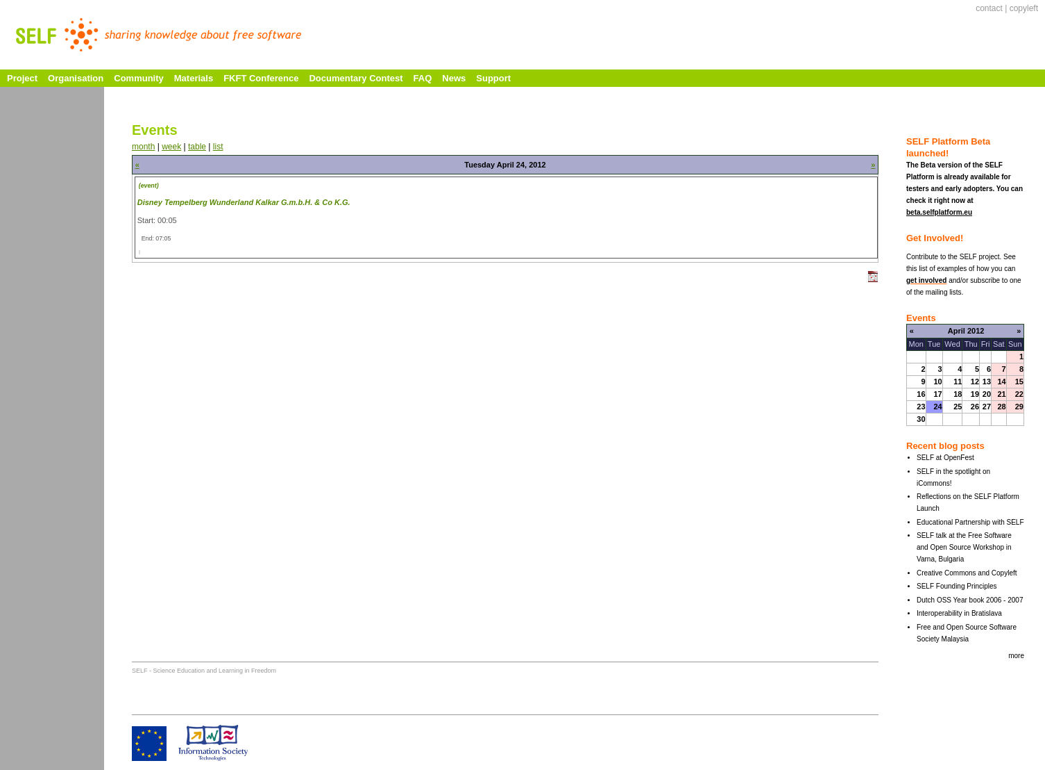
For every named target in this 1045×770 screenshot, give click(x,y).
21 (1001, 394)
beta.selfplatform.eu (939, 212)
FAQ (423, 78)
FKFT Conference (260, 78)
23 (921, 406)
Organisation (75, 78)
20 (987, 394)
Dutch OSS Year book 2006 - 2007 (970, 600)
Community (139, 78)
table (197, 146)
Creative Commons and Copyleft (967, 573)
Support (493, 78)
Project (22, 78)
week (171, 146)
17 (937, 394)
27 (987, 406)
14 (1001, 381)
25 (957, 406)
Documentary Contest (355, 78)
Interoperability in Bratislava (959, 613)
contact (989, 8)
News (454, 78)
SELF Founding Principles (957, 586)
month (143, 146)
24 (937, 406)
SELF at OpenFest (945, 457)
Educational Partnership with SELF (970, 522)
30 (921, 419)
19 (975, 394)
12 (975, 381)
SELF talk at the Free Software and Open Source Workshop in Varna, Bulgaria (964, 547)
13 (987, 381)
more (1016, 656)
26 (975, 406)
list (218, 146)
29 (1019, 406)
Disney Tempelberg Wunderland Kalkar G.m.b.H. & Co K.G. (243, 202)
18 (957, 394)
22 (1019, 394)
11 (957, 381)
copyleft (1024, 8)
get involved (926, 280)
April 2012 (966, 331)
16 (921, 394)
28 (1001, 406)
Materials (193, 78)
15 (1019, 381)
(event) (149, 185)
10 (937, 381)
